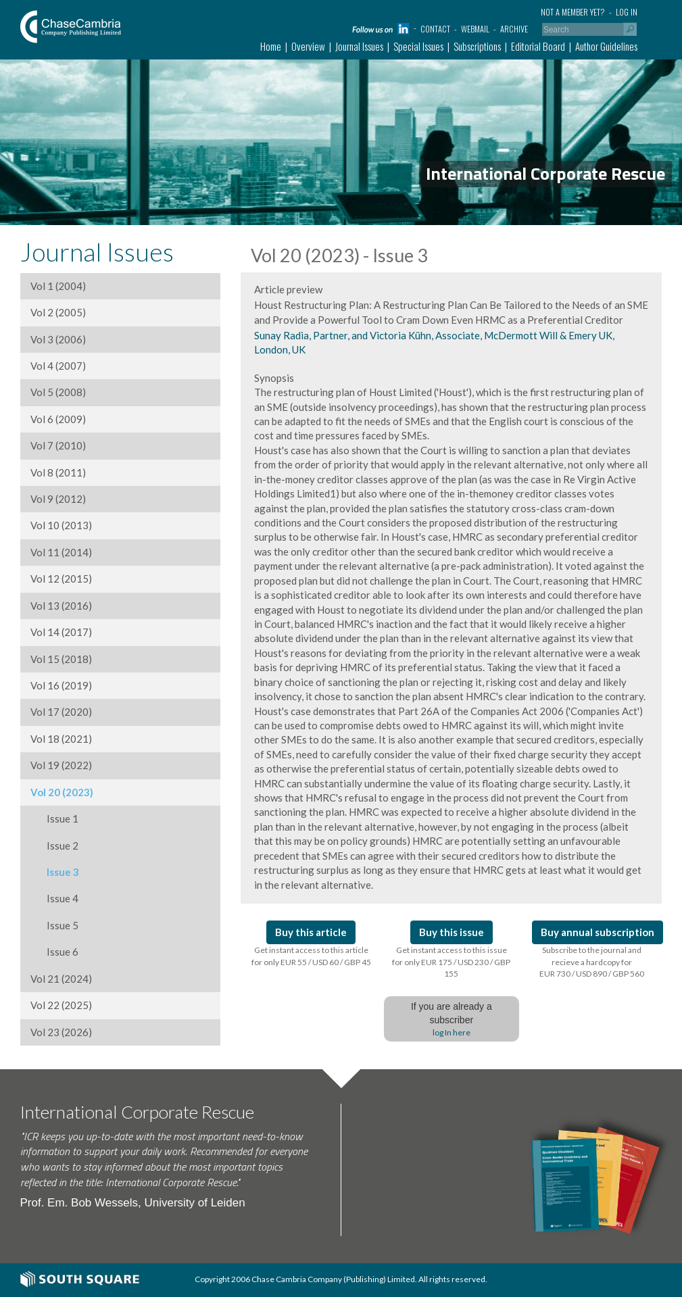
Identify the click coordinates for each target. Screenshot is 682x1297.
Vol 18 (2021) (61, 739)
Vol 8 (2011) (58, 472)
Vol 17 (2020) (61, 712)
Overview (308, 46)
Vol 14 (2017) (61, 632)
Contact (435, 28)
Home (270, 46)
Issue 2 (54, 845)
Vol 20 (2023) (61, 792)
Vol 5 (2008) (58, 392)
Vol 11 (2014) (61, 552)
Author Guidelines (606, 46)
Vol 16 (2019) (61, 685)
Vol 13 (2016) (61, 605)
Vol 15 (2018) (61, 659)
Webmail (475, 28)
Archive (514, 28)
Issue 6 (54, 952)
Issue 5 (54, 925)
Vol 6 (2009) (58, 419)
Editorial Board (538, 46)
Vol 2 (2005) (58, 312)
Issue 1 (54, 818)
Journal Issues (359, 46)
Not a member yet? (573, 11)
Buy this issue (451, 932)
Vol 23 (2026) (61, 1032)
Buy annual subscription (597, 932)
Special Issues (418, 46)
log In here (451, 1032)
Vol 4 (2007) (58, 366)
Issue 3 (54, 872)
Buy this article (311, 932)
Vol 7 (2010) (58, 445)
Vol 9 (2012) (58, 499)
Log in (626, 11)
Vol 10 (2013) (61, 525)
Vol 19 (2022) (61, 765)
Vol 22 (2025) (61, 1005)
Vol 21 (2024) (61, 979)
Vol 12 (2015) (61, 578)
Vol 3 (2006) (58, 339)
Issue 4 (54, 898)
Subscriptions (477, 46)
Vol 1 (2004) (58, 286)
